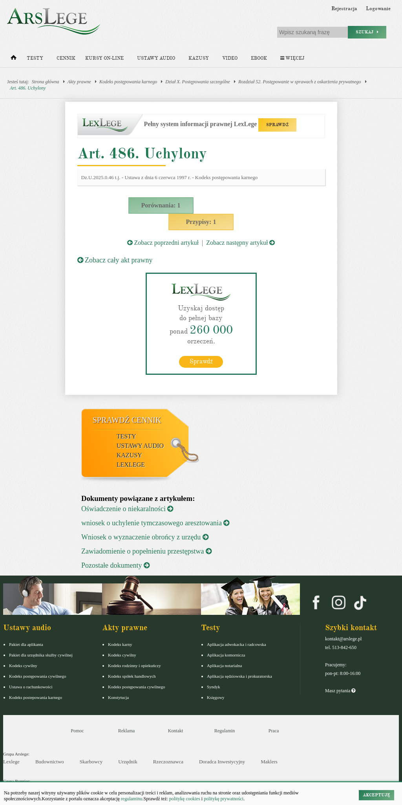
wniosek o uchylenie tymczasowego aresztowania (155, 523)
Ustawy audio (156, 58)
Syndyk (213, 686)
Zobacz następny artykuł (240, 242)
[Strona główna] (13, 59)
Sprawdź (201, 361)
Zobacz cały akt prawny (115, 260)
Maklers (269, 762)
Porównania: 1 (161, 205)
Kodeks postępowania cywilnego (37, 676)
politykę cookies (184, 798)
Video (230, 58)
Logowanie (378, 9)
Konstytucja (118, 697)
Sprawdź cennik (127, 420)
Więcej (292, 58)
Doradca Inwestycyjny (222, 762)
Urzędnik (127, 762)
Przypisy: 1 (201, 221)
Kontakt (175, 730)
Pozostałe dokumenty (115, 565)
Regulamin (224, 730)
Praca (274, 730)
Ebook (259, 58)
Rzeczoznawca (168, 762)
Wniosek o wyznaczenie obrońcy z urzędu (144, 537)
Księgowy (216, 697)
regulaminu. (132, 798)
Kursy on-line (104, 58)
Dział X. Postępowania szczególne (197, 81)
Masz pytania (340, 690)
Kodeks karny (120, 644)
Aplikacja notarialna (224, 665)
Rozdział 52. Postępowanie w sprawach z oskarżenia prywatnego (299, 81)
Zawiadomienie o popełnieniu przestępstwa (146, 551)
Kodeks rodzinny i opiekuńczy (134, 665)
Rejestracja (344, 9)
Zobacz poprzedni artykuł (163, 242)
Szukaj (367, 32)
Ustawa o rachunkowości (31, 686)
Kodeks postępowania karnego (128, 81)
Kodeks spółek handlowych (132, 676)
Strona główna (45, 81)
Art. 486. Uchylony (28, 88)
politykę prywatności (223, 798)
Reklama (126, 730)
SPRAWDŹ (277, 124)
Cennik (66, 58)
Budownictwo (49, 762)
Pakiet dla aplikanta (26, 644)
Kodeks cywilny (23, 665)
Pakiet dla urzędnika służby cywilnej (41, 655)
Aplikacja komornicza (226, 655)
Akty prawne (79, 81)
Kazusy (198, 58)
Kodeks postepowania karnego (35, 697)
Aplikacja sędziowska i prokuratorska (239, 676)
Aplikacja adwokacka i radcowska (236, 644)
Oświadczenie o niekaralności (127, 509)
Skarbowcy (91, 762)
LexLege (131, 464)
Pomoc (77, 730)
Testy (35, 58)
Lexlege (11, 762)
